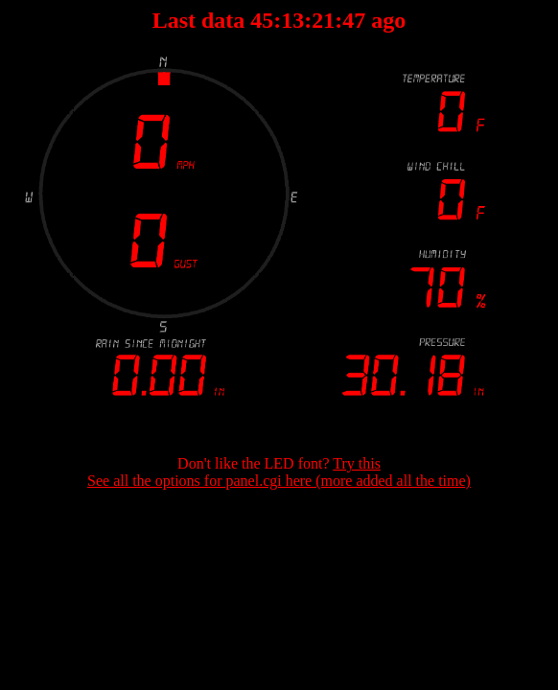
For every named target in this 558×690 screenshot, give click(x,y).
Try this (357, 463)
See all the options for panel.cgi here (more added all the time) (279, 480)
